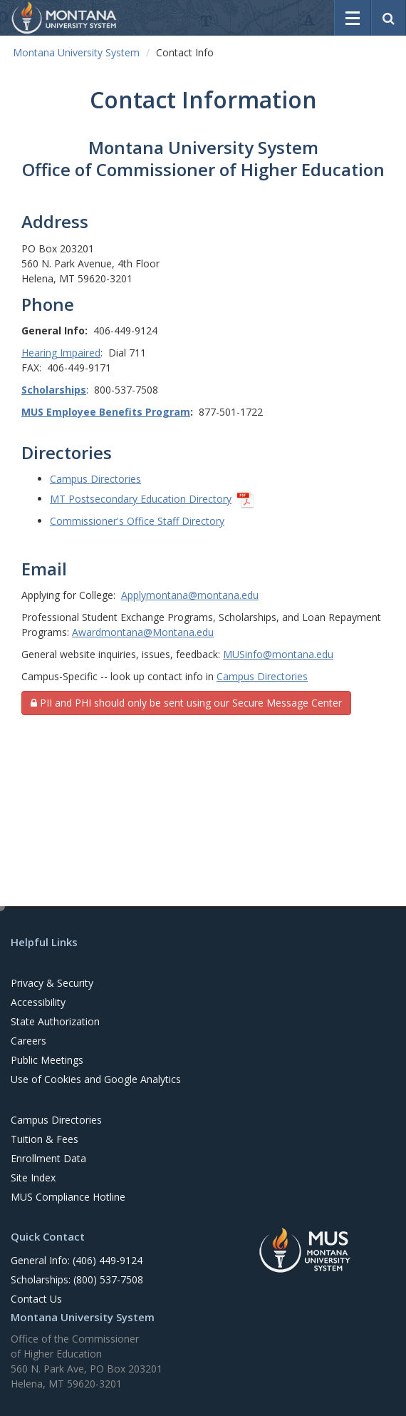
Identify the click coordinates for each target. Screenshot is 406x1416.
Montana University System (76, 52)
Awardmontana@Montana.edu (143, 632)
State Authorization (55, 1021)
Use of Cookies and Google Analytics (96, 1079)
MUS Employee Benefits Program (105, 412)
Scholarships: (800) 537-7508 (77, 1279)
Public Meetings (47, 1060)
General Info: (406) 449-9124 (76, 1260)
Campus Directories (95, 479)
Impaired (78, 352)
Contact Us (36, 1298)
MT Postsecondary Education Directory (140, 499)
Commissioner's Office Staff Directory (137, 521)
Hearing (39, 352)
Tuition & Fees (44, 1139)
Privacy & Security (52, 983)
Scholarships (53, 389)
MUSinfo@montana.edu (278, 654)
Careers (28, 1040)
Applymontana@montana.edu (190, 595)
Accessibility (38, 1002)
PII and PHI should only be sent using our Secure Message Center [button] (186, 702)
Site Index (33, 1177)
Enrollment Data (48, 1158)
